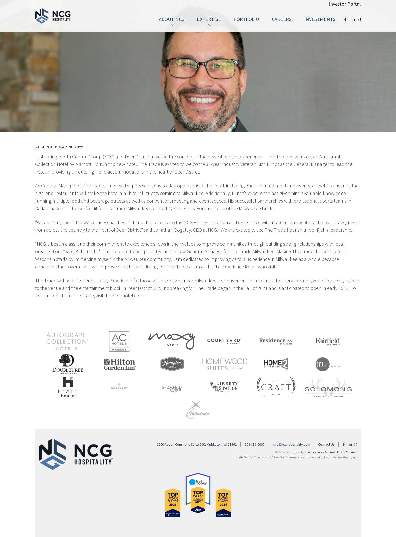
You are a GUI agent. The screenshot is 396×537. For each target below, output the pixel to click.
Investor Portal (345, 4)
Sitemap (351, 452)
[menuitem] (172, 19)
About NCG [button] (171, 21)
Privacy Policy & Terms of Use (325, 452)
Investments (319, 19)
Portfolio (246, 19)
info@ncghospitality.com (291, 444)
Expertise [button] (209, 21)
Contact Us (326, 444)
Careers (281, 19)
